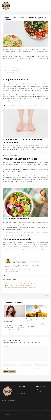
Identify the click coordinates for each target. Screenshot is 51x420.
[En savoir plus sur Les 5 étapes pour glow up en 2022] (36, 311)
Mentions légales (22, 393)
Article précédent (5, 295)
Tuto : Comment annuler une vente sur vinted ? (17, 289)
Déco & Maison (39, 391)
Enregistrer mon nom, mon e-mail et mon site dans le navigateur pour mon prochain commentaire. (26, 368)
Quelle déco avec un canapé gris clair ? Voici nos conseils (19, 285)
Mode (37, 389)
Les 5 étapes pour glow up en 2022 (14, 282)
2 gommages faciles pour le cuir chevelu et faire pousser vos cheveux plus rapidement (14, 320)
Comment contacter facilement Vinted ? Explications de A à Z (20, 283)
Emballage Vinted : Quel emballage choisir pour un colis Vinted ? (21, 287)
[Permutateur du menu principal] (48, 5)
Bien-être (5, 322)
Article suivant (46, 295)
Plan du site (21, 391)
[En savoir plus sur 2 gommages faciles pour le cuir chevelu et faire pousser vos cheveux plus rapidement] (14, 311)
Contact (20, 389)
